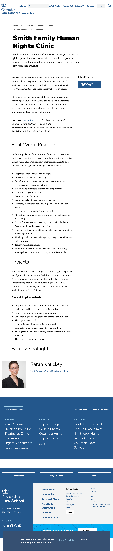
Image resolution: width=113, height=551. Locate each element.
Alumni (69, 6)
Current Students (73, 496)
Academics (17, 25)
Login (101, 6)
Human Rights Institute (88, 84)
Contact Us (7, 521)
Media (68, 507)
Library (92, 6)
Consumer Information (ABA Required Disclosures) (100, 505)
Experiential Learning (35, 25)
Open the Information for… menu (38, 6)
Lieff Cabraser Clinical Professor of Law (49, 371)
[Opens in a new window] (3, 526)
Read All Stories (82, 409)
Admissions (48, 489)
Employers (70, 505)
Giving (77, 6)
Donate (87, 531)
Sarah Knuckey (31, 120)
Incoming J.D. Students (74, 493)
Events (61, 6)
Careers (46, 512)
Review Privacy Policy (66, 540)
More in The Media (100, 409)
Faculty (69, 499)
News (53, 6)
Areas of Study (50, 499)
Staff (68, 502)
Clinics (50, 25)
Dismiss (85, 540)
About (84, 6)
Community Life (50, 517)
